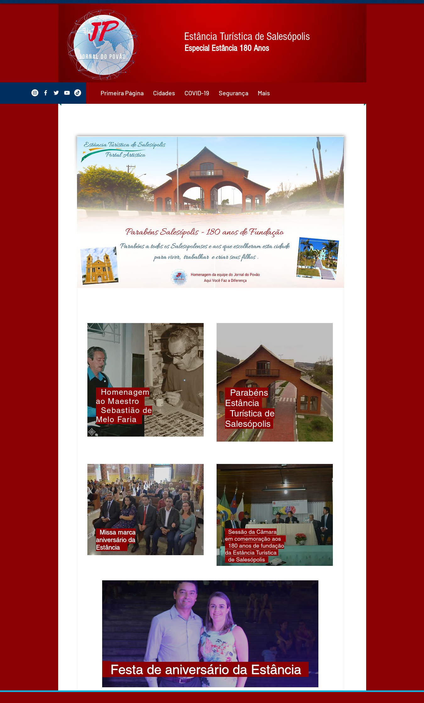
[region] (145, 380)
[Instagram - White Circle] (34, 92)
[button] (164, 93)
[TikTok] (77, 92)
